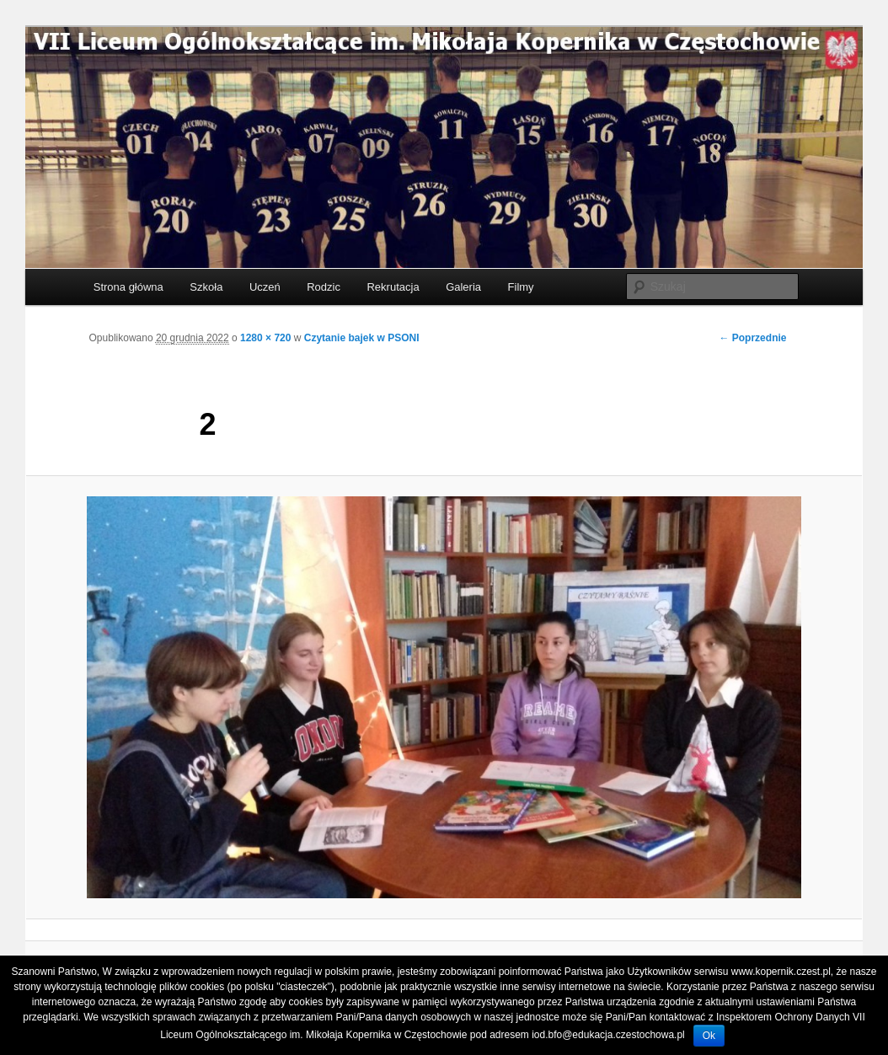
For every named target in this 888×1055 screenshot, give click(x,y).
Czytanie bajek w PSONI (362, 338)
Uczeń (265, 287)
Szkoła (206, 287)
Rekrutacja (392, 287)
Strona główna (128, 287)
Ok (709, 1036)
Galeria (463, 287)
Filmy (521, 287)
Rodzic (323, 287)
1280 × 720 (265, 338)
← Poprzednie (752, 338)
